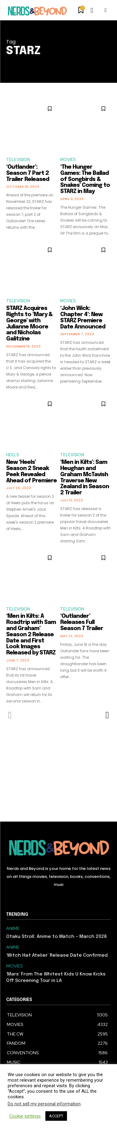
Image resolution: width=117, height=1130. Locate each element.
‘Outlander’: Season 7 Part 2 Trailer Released (27, 173)
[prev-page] (10, 715)
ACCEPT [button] (56, 1116)
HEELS (12, 454)
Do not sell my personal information (44, 1104)
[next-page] (107, 715)
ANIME (12, 928)
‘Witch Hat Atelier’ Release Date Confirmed (57, 955)
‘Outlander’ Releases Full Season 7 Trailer (81, 622)
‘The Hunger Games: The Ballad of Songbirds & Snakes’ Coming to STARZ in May (85, 179)
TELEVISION (18, 159)
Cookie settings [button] (25, 1116)
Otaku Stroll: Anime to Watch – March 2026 (56, 936)
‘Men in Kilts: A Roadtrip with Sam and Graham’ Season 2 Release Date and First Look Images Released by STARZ (31, 634)
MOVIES (68, 159)
